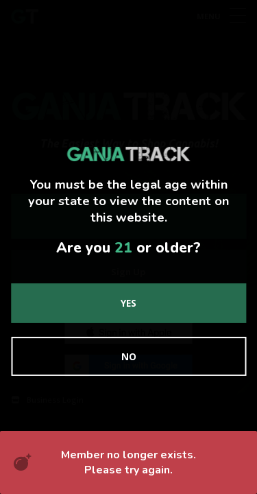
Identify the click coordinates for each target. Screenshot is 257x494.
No (128, 356)
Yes (128, 302)
